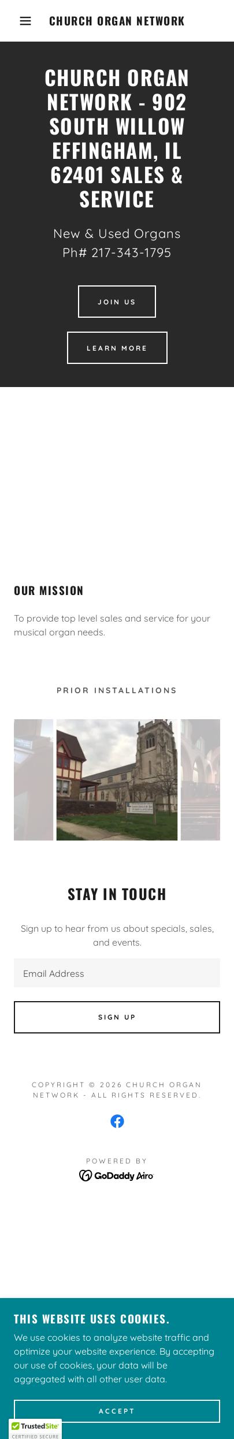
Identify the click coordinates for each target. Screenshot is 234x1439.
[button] (18, 20)
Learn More (117, 348)
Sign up (117, 1017)
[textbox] (117, 972)
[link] (117, 21)
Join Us (117, 302)
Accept (117, 1411)
